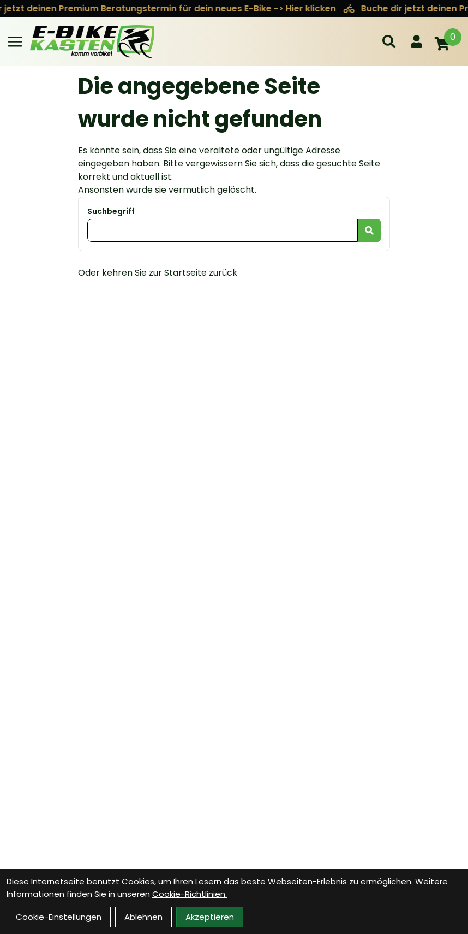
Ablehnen (143, 917)
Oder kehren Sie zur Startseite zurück (157, 272)
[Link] (15, 41)
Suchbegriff (111, 211)
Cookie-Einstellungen (58, 917)
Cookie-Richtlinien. (189, 894)
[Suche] (389, 41)
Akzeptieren (209, 917)
